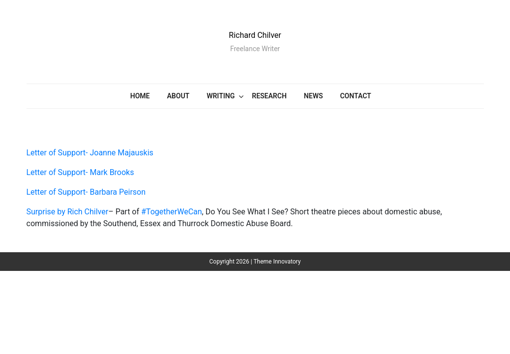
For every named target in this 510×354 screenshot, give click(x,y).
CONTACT (355, 96)
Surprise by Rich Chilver (68, 211)
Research (269, 96)
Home (140, 96)
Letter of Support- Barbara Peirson (86, 192)
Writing (221, 96)
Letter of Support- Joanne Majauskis (90, 152)
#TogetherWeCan (171, 211)
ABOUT (178, 96)
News (313, 96)
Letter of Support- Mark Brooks (80, 172)
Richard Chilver (255, 35)
